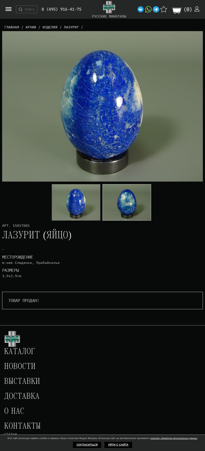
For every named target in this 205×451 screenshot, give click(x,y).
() (187, 9)
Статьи (10, 434)
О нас (14, 411)
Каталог (19, 352)
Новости (20, 367)
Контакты (22, 426)
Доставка (21, 396)
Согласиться (87, 444)
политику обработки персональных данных (173, 438)
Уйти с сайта (118, 444)
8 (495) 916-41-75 (61, 9)
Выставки (22, 381)
